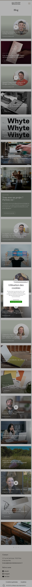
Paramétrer (16, 299)
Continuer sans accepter (21, 281)
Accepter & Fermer (16, 301)
